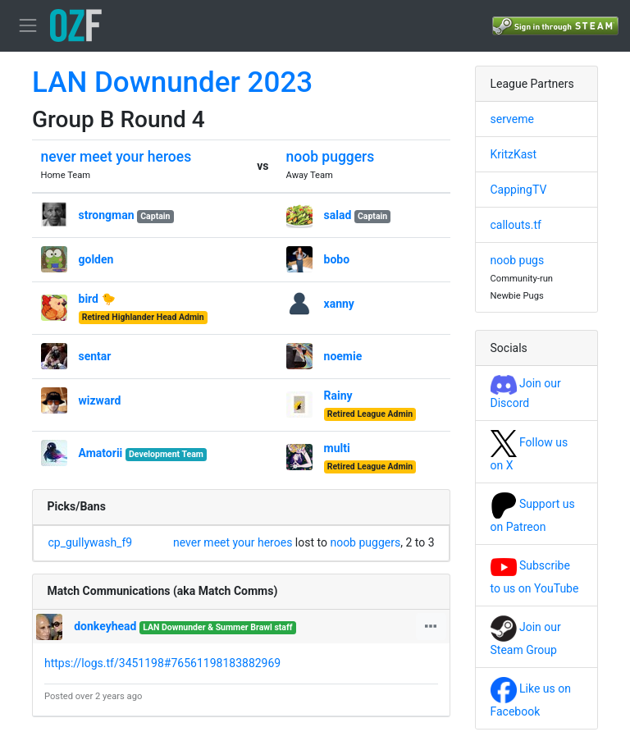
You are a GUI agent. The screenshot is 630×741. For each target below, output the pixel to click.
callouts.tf (516, 224)
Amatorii (101, 453)
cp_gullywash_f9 (90, 542)
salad (338, 215)
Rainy (338, 395)
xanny (339, 303)
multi (337, 448)
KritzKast (514, 154)
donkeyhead (105, 626)
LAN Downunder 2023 (172, 82)
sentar (95, 356)
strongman (107, 215)
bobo (337, 259)
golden (96, 259)
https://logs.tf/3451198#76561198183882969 (162, 663)
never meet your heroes (116, 157)
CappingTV (519, 189)
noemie (343, 356)
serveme (512, 119)
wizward (100, 400)
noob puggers (330, 157)
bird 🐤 (97, 298)
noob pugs (518, 260)
